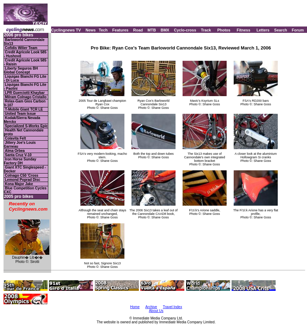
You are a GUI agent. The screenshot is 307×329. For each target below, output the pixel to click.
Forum (298, 30)
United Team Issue (20, 114)
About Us (156, 311)
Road (138, 30)
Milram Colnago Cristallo (26, 97)
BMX (165, 30)
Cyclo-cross (185, 30)
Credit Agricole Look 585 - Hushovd (25, 54)
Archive (151, 307)
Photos (223, 30)
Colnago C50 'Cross (21, 175)
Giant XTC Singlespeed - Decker (25, 169)
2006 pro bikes (18, 35)
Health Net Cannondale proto (23, 132)
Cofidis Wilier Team (21, 48)
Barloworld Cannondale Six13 (24, 42)
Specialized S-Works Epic (26, 126)
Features (120, 30)
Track (206, 30)
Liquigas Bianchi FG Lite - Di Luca (25, 78)
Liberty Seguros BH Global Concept (21, 70)
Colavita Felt (15, 138)
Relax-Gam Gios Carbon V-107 (24, 103)
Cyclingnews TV (66, 30)
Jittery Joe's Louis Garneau (20, 144)
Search (280, 30)
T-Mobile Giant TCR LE (24, 109)
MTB (152, 30)
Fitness (243, 30)
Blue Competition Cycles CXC (25, 190)
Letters (263, 30)
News (91, 30)
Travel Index (172, 307)
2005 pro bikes (18, 196)
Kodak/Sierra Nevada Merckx (22, 120)
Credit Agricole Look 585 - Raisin (25, 62)
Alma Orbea (15, 151)
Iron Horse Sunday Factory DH (20, 161)
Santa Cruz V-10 (18, 155)
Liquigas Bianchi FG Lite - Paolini (25, 86)
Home (135, 307)
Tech (103, 30)
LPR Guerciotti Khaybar (25, 93)
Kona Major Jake (19, 184)
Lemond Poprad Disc (22, 180)
